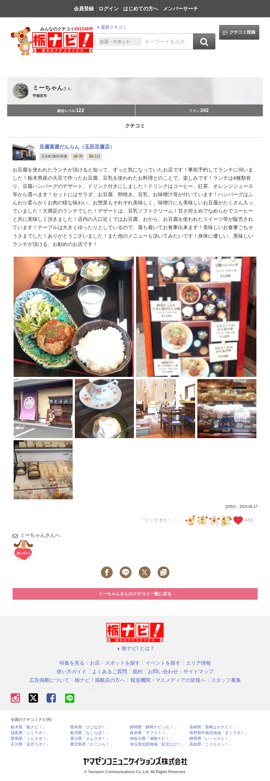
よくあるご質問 (109, 671)
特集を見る (72, 663)
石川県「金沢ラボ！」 (30, 744)
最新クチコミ (111, 27)
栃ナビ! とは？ (135, 648)
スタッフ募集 (226, 680)
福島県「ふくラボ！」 (30, 733)
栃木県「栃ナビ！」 (28, 727)
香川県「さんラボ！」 (90, 739)
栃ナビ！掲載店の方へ (100, 680)
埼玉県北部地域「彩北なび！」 (157, 744)
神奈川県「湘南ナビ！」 (151, 739)
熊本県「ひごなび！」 (90, 727)
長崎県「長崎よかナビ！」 (213, 727)
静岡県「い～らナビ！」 (211, 739)
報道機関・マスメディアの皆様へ (168, 680)
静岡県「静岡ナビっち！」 (153, 727)
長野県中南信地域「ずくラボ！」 (219, 733)
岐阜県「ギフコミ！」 (149, 733)
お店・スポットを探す (115, 663)
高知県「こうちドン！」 (211, 744)
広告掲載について (49, 680)
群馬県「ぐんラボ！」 (30, 739)
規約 (137, 671)
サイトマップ (198, 671)
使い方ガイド (72, 671)
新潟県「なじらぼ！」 (90, 733)
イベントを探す (162, 663)
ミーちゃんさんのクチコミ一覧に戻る (135, 593)
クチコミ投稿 (239, 32)
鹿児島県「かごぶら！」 (92, 744)
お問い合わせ (163, 671)
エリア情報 (198, 663)
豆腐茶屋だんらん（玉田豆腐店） (77, 147)
